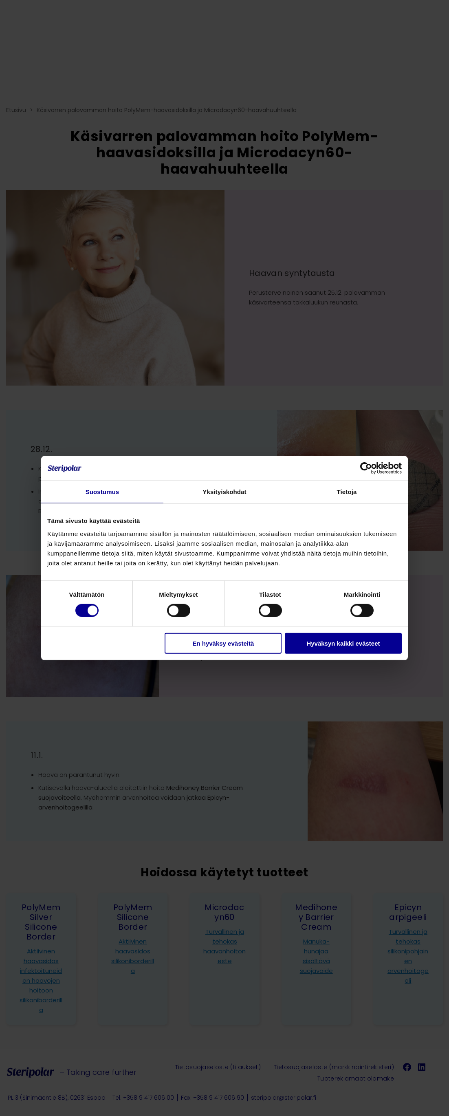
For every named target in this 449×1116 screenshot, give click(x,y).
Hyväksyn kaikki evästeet (343, 643)
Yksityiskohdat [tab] (224, 491)
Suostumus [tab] (102, 491)
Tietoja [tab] (347, 491)
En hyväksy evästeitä (223, 643)
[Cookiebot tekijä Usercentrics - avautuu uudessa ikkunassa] (366, 468)
